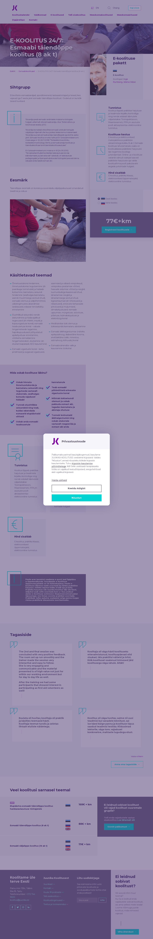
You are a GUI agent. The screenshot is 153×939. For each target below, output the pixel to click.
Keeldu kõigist (76, 488)
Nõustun (77, 497)
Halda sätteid (59, 480)
